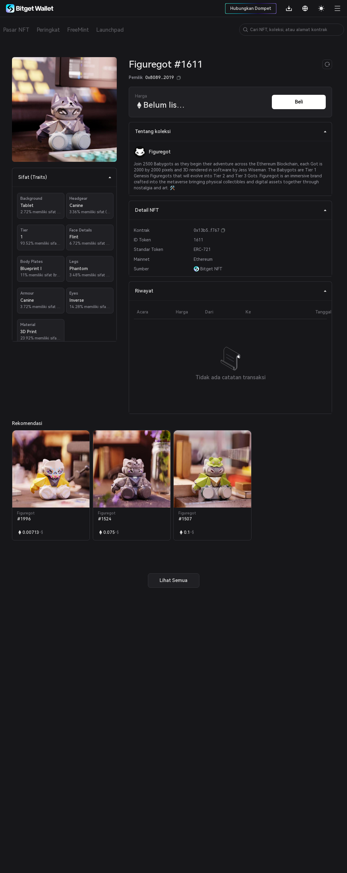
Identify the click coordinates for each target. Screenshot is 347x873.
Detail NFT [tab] (231, 210)
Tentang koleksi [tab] (231, 131)
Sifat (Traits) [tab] (65, 177)
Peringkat (48, 30)
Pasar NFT (16, 30)
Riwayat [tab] (231, 291)
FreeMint (78, 30)
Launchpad (110, 30)
